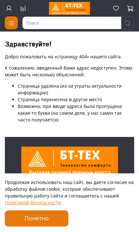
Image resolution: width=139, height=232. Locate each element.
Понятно (37, 218)
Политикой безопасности (33, 202)
